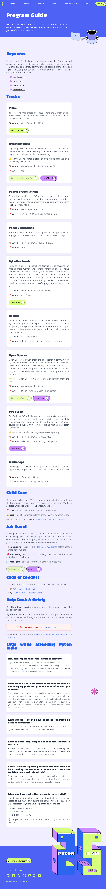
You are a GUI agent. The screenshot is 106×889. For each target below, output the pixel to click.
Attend (13, 4)
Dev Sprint (16, 412)
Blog (86, 4)
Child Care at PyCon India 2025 (50, 519)
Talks (12, 108)
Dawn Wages (18, 81)
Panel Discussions (21, 228)
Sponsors (41, 4)
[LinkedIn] (8, 875)
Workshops (16, 462)
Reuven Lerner (19, 89)
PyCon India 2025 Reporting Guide (27, 592)
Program (27, 4)
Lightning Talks (19, 144)
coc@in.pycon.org (15, 668)
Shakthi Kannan (19, 77)
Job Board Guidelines (47, 546)
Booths (14, 316)
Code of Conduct (71, 4)
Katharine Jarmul (20, 85)
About (55, 4)
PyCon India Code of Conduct (25, 589)
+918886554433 (51, 627)
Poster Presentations (23, 192)
